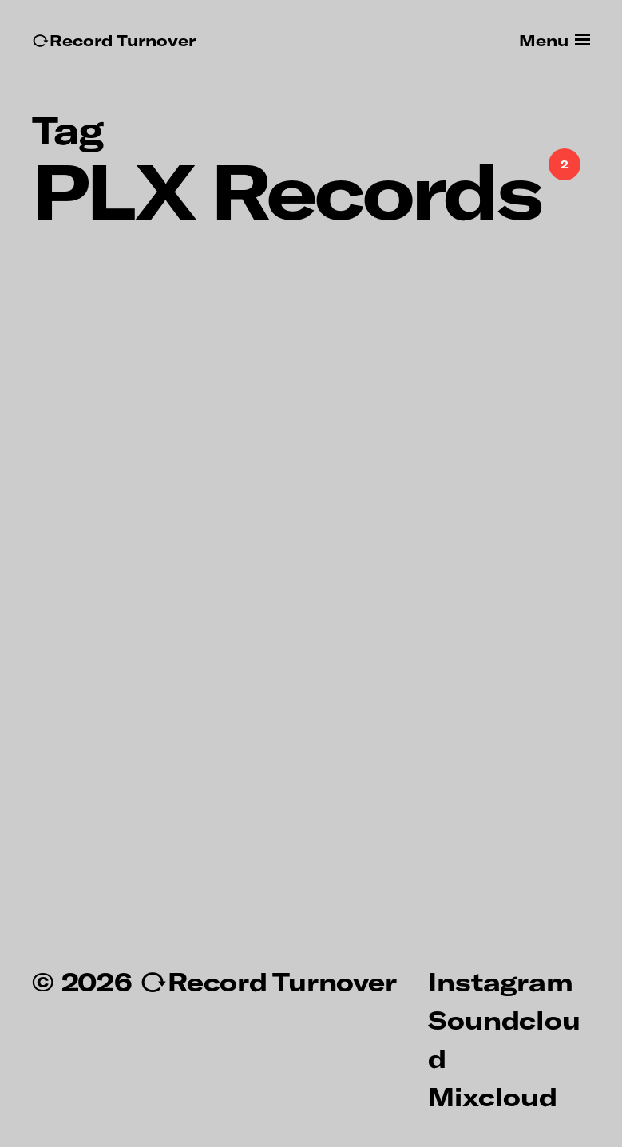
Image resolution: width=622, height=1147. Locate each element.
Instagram (500, 981)
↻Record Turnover (114, 40)
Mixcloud (492, 1096)
